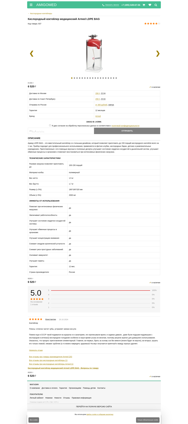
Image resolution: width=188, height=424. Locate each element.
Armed (98, 116)
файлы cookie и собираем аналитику (99, 414)
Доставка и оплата (49, 388)
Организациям (75, 388)
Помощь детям (89, 388)
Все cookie (34, 420)
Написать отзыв (36, 350)
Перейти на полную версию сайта (94, 407)
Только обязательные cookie (147, 420)
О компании (35, 388)
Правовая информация (81, 398)
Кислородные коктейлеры (40, 13)
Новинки (48, 398)
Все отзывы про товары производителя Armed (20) (50, 357)
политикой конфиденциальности (125, 126)
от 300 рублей (101, 105)
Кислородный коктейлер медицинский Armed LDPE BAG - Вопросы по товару (63, 368)
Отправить (127, 131)
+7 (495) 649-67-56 (130, 5)
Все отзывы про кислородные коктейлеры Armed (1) (51, 364)
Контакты (101, 388)
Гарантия (63, 388)
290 (97, 93)
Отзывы (66, 398)
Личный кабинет (36, 398)
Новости (57, 398)
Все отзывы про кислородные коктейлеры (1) (48, 360)
